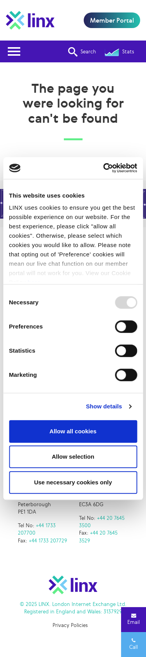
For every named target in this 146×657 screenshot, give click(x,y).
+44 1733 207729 (48, 540)
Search (82, 52)
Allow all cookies (73, 431)
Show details (104, 406)
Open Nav (16, 46)
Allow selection (73, 456)
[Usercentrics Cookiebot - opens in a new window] (104, 168)
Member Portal (112, 20)
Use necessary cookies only (73, 482)
